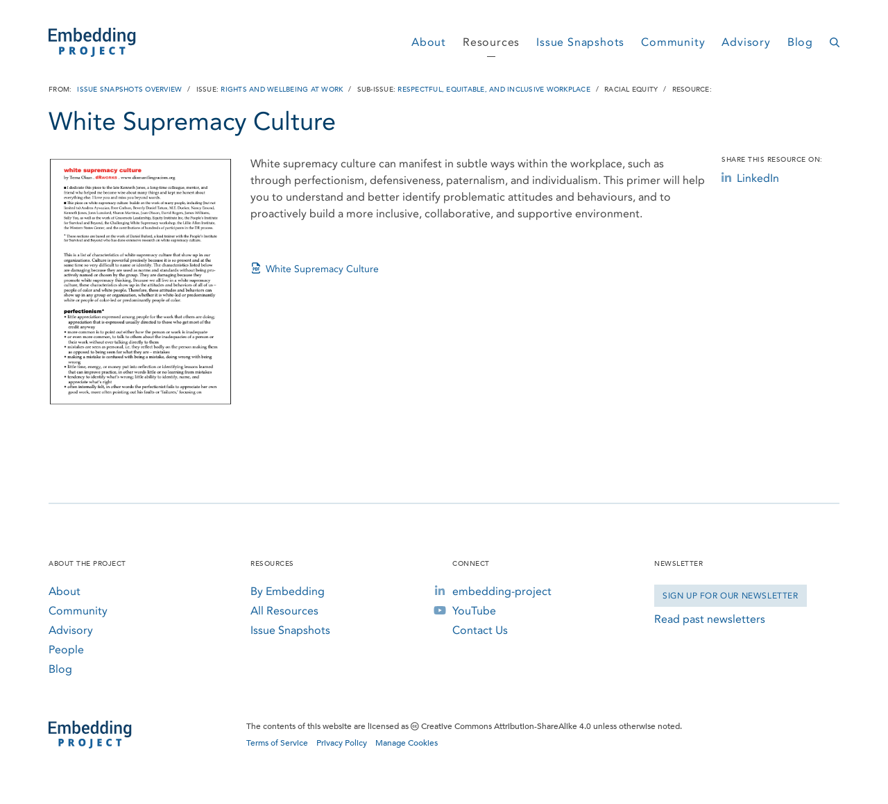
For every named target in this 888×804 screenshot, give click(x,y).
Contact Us (480, 630)
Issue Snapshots (580, 42)
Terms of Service (277, 743)
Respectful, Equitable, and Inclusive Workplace (494, 89)
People (66, 649)
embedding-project (502, 591)
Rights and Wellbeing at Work (282, 89)
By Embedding (287, 591)
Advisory (746, 42)
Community (673, 42)
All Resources (284, 610)
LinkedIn (750, 178)
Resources (491, 42)
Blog (800, 42)
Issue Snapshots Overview (129, 89)
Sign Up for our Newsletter (731, 596)
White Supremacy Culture (314, 268)
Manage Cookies (406, 743)
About (428, 42)
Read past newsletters (709, 619)
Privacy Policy (341, 743)
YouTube (474, 610)
